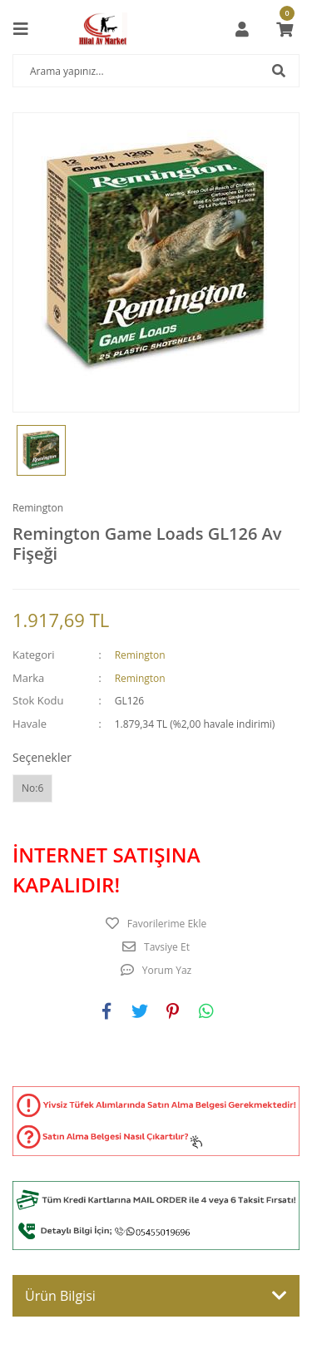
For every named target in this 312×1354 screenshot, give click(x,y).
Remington (37, 508)
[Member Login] (242, 29)
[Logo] (102, 29)
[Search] (156, 70)
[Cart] (285, 29)
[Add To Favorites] (156, 924)
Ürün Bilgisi (60, 1296)
